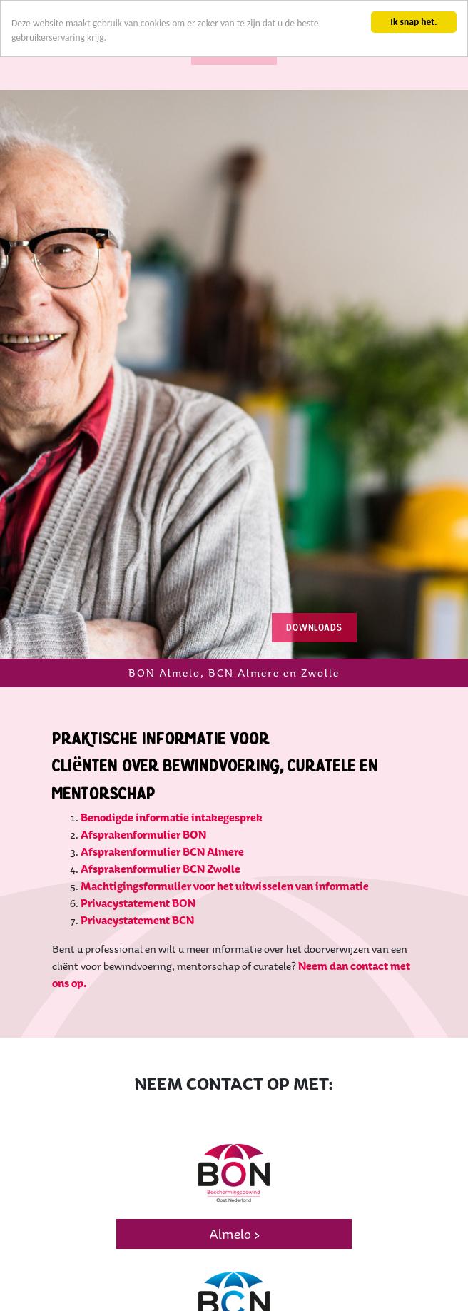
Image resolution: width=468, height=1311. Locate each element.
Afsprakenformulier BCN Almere (162, 805)
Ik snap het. (413, 22)
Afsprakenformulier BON (143, 788)
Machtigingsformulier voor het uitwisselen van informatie (225, 839)
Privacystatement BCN (137, 873)
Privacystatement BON (138, 856)
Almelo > (234, 1188)
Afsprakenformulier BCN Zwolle (160, 822)
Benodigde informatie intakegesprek (172, 771)
